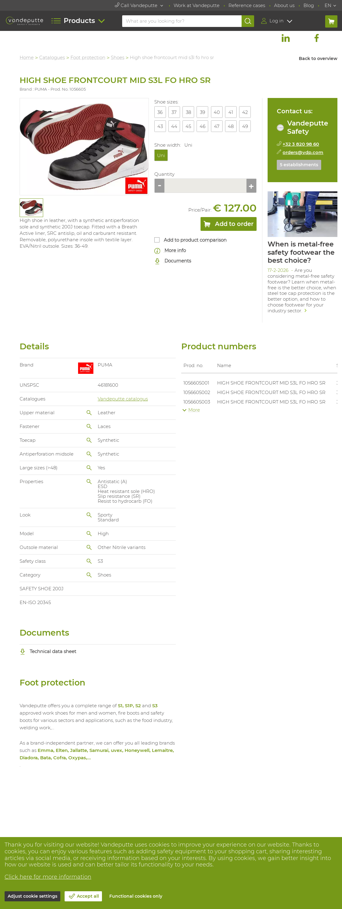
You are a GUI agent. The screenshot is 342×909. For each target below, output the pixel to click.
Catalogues (52, 57)
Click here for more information (48, 876)
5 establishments (299, 164)
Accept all (88, 896)
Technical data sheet (48, 651)
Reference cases (246, 5)
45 (188, 126)
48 (231, 126)
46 (203, 126)
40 (217, 112)
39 (202, 112)
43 (160, 126)
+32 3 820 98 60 (301, 144)
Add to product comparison (195, 240)
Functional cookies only (135, 896)
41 (231, 112)
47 (217, 126)
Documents (172, 261)
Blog (308, 5)
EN (328, 5)
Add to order (229, 225)
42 (245, 112)
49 (245, 126)
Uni (161, 155)
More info (170, 250)
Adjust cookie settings (32, 896)
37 (174, 112)
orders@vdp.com (303, 152)
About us (284, 5)
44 (174, 126)
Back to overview (318, 58)
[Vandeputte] (24, 21)
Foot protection (88, 57)
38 (188, 112)
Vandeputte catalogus (123, 398)
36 (160, 112)
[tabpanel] (31, 207)
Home (27, 57)
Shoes (118, 57)
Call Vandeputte (137, 5)
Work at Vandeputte (197, 5)
